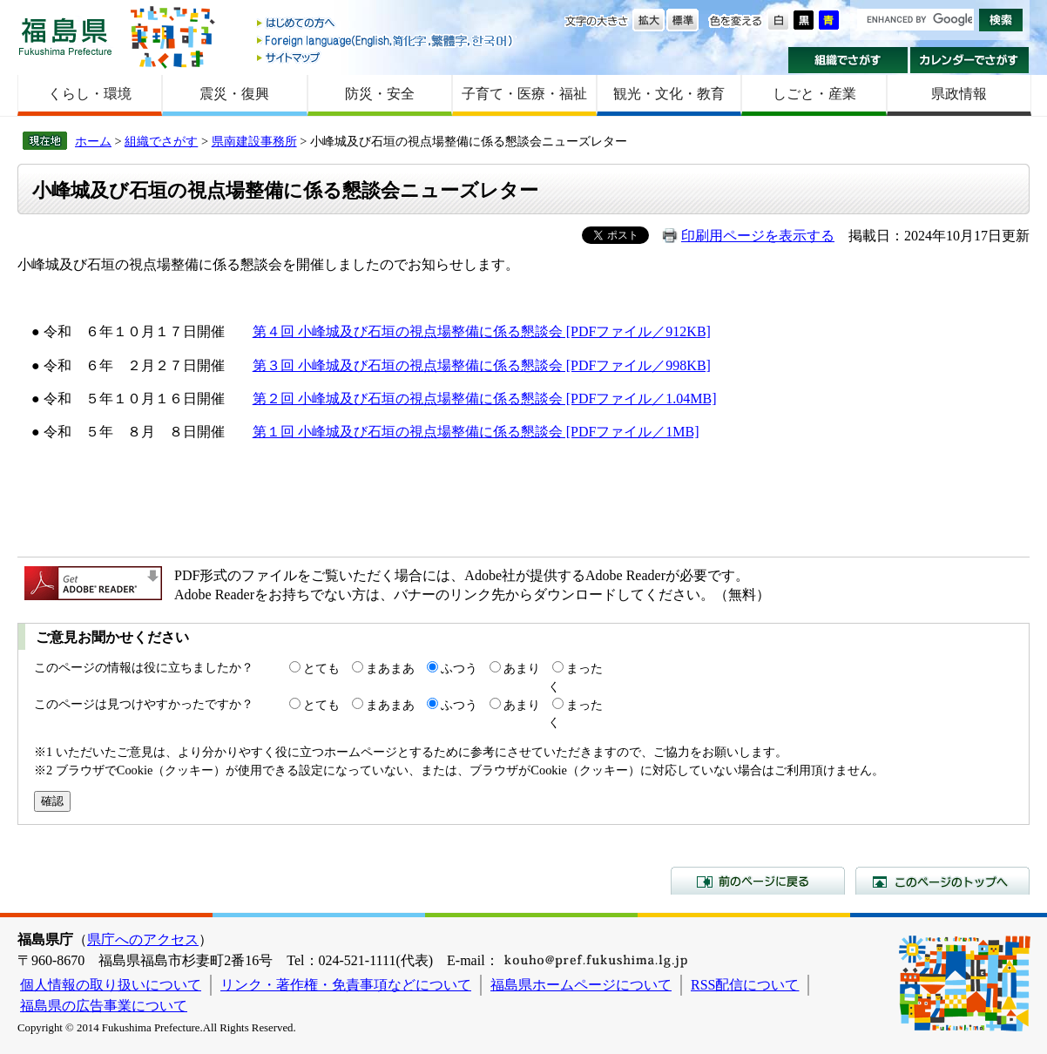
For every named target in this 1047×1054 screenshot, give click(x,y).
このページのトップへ (942, 881)
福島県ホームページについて (581, 984)
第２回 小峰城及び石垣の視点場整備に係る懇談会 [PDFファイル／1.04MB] (485, 398)
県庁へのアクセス (143, 939)
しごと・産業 (814, 93)
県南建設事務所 (254, 141)
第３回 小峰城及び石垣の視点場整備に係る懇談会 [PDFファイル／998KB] (482, 365)
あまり (521, 668)
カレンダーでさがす (970, 60)
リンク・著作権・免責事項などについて (345, 984)
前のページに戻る (758, 881)
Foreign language (386, 40)
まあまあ (390, 668)
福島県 (65, 36)
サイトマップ (386, 57)
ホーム (93, 141)
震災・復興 (234, 93)
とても (321, 668)
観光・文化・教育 (669, 93)
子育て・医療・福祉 (524, 93)
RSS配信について (745, 984)
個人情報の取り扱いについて (110, 984)
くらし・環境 (90, 93)
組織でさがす (848, 60)
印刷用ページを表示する (757, 235)
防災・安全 (380, 93)
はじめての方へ (386, 24)
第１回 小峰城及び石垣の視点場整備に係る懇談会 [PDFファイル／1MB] (476, 431)
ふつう (459, 668)
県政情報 (959, 93)
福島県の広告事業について (103, 1005)
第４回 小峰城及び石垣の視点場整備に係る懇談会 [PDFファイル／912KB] (482, 331)
